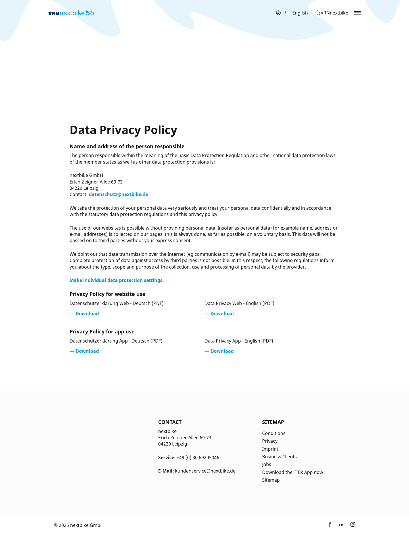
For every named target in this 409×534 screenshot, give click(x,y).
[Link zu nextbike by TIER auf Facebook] (330, 525)
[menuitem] (300, 13)
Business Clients (279, 456)
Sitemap (271, 480)
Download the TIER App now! (293, 472)
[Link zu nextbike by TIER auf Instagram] (352, 525)
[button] (331, 13)
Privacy (269, 441)
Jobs (266, 464)
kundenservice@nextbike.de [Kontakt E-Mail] (205, 471)
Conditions (273, 433)
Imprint (270, 449)
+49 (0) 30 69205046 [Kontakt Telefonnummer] (198, 457)
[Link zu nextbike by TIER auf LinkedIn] (341, 525)
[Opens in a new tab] (84, 313)
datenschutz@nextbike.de (118, 194)
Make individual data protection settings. (117, 280)
